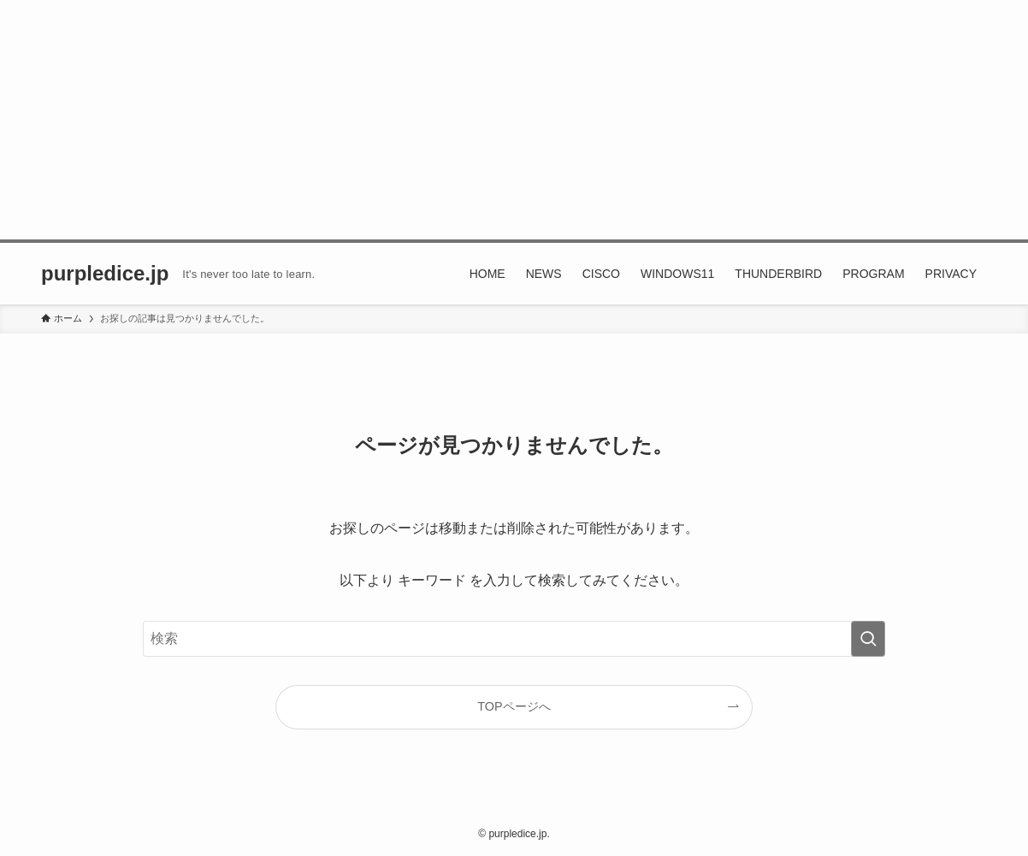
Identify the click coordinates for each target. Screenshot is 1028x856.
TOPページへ (513, 706)
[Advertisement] (514, 119)
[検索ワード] (514, 639)
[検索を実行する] (868, 639)
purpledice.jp (104, 273)
